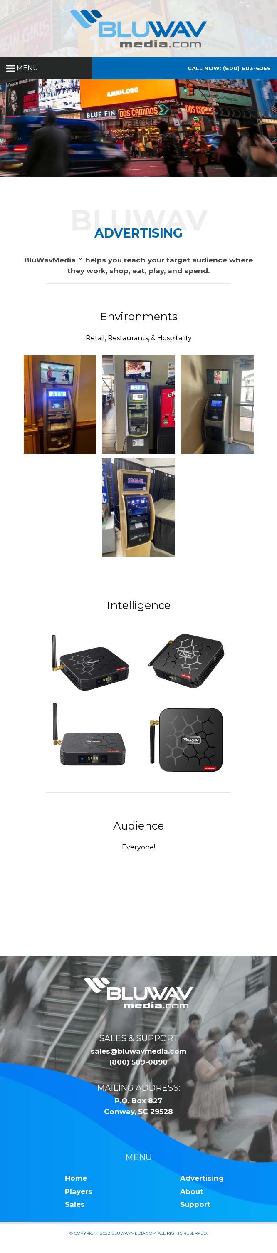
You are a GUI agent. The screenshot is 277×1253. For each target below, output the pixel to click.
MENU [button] (22, 68)
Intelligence (139, 605)
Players (78, 1191)
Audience (138, 825)
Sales (75, 1204)
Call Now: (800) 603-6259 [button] (229, 68)
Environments (139, 316)
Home (76, 1178)
